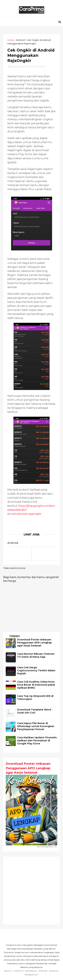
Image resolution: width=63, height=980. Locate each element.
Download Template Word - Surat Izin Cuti (35, 713)
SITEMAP (43, 972)
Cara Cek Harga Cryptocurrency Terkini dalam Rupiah (36, 672)
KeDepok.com (31, 975)
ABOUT (8, 972)
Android (20, 41)
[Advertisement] (31, 891)
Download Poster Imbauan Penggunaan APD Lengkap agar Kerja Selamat (34, 644)
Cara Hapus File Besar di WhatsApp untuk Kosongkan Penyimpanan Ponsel (35, 728)
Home (11, 41)
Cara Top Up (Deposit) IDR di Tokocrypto (35, 699)
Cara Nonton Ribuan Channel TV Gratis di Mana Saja (35, 657)
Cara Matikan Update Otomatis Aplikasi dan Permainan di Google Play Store (37, 742)
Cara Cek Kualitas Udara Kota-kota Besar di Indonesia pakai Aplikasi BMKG (36, 686)
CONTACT (18, 972)
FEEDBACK (31, 972)
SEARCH (53, 972)
